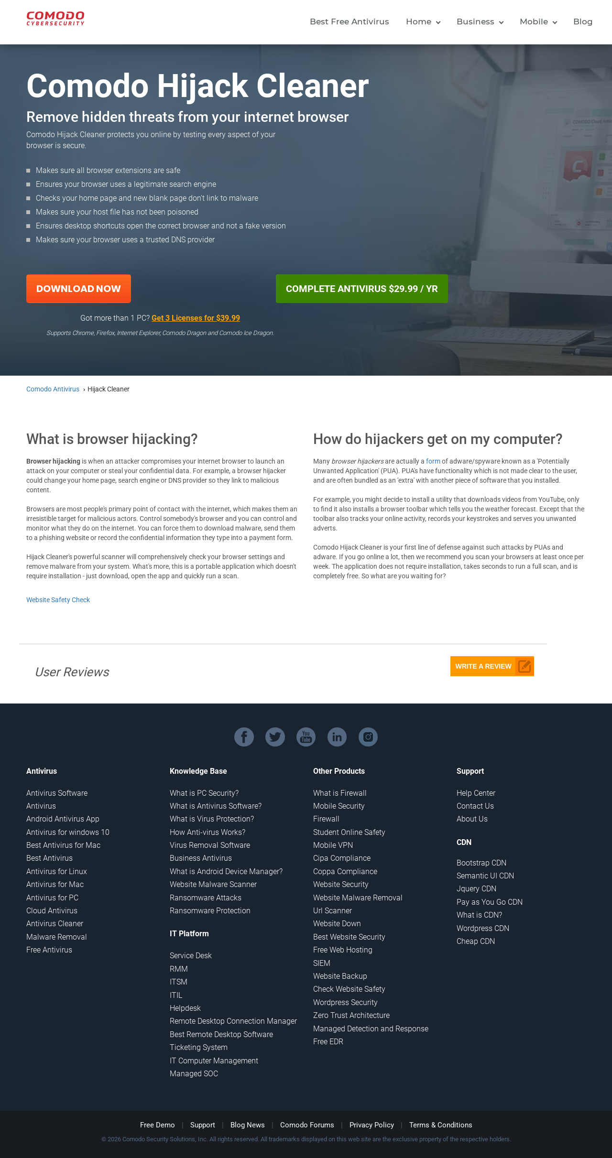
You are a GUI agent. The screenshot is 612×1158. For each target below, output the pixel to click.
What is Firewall (340, 793)
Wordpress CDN (483, 928)
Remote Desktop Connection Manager (233, 1021)
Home (418, 21)
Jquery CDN (476, 888)
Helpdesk (185, 1008)
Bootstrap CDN (481, 862)
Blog (583, 21)
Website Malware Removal (358, 897)
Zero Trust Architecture (351, 1015)
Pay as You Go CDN (490, 902)
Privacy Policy (372, 1125)
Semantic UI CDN (485, 875)
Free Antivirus (49, 949)
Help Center (476, 793)
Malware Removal (56, 937)
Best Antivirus (49, 858)
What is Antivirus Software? (216, 806)
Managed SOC (194, 1073)
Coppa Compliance (345, 871)
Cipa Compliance (342, 858)
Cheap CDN (476, 941)
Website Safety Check (58, 600)
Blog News (247, 1125)
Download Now (78, 288)
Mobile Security (339, 806)
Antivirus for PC (52, 897)
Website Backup (340, 976)
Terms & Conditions (440, 1125)
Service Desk (191, 955)
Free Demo (157, 1125)
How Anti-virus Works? (207, 832)
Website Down (337, 923)
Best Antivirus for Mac (63, 845)
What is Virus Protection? (212, 818)
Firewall (326, 818)
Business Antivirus (201, 858)
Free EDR (328, 1041)
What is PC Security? (204, 793)
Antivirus (41, 806)
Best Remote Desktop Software (221, 1034)
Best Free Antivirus (349, 21)
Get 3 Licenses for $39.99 (196, 318)
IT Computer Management (214, 1060)
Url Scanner (332, 910)
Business (475, 21)
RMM (179, 969)
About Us (472, 818)
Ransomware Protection (210, 910)
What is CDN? (479, 915)
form (433, 461)
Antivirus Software (56, 793)
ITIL (176, 995)
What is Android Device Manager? (226, 871)
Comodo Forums (307, 1125)
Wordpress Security (345, 1002)
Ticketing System (199, 1047)
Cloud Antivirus (51, 910)
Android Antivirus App (62, 818)
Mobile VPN (333, 845)
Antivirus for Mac (55, 884)
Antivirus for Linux (56, 871)
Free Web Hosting (342, 949)
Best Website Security (349, 937)
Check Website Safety (349, 989)
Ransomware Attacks (205, 897)
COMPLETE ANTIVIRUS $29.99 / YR (362, 288)
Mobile (534, 21)
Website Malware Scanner (213, 884)
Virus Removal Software (210, 845)
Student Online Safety (349, 832)
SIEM (321, 963)
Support (202, 1125)
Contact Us (475, 806)
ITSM (178, 981)
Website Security (341, 884)
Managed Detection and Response (370, 1028)
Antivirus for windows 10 (67, 832)
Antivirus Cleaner (54, 923)
